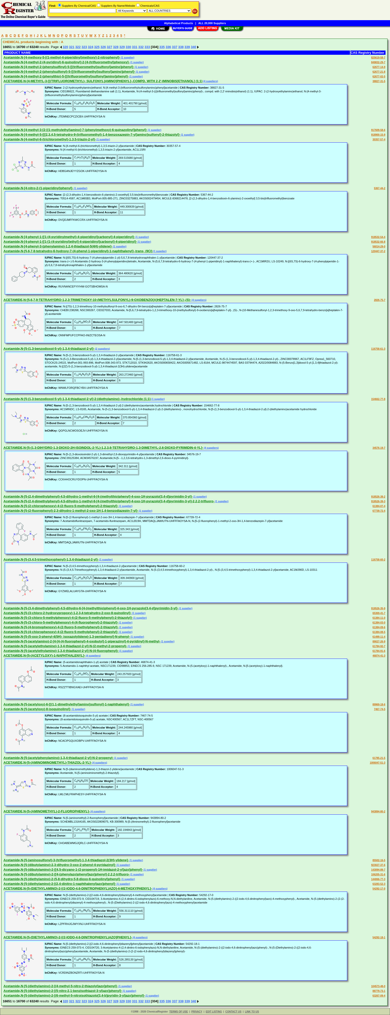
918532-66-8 (378, 241)
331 (135, 47)
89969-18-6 (379, 704)
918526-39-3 (378, 501)
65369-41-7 (379, 613)
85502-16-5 (379, 860)
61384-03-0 (379, 622)
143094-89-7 (378, 869)
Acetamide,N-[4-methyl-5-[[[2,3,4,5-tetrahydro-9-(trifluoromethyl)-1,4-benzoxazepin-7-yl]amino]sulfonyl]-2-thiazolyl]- (91, 134)
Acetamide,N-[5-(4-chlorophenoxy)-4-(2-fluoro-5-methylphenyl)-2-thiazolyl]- (60, 632)
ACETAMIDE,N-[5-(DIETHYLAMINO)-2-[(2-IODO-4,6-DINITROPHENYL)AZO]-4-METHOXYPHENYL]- (77, 888)
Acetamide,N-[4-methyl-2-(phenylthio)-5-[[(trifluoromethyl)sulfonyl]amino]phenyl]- (66, 76)
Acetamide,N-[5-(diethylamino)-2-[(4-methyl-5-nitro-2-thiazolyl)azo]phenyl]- (60, 986)
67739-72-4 (379, 510)
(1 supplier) (127, 57)
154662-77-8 (378, 399)
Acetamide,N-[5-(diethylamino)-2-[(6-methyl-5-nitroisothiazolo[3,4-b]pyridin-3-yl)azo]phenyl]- (74, 995)
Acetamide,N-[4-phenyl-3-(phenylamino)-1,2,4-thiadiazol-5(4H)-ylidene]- (57, 246)
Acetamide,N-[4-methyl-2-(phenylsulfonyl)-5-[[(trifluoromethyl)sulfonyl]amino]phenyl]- (69, 71)
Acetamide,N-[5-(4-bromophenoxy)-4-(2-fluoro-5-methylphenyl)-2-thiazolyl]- (60, 627)
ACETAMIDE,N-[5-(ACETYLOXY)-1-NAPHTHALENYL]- (44, 655)
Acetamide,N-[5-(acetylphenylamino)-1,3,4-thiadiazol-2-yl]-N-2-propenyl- (58, 758)
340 (193, 47)
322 (78, 47)
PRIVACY (196, 1011)
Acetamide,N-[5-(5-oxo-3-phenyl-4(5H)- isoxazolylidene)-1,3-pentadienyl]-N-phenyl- (66, 636)
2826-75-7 (379, 300)
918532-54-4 (378, 237)
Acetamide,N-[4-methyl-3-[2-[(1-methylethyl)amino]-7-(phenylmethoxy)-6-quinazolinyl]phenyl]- (75, 130)
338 (181, 47)
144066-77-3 (378, 879)
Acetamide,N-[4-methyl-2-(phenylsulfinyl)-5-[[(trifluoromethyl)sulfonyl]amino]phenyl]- (68, 67)
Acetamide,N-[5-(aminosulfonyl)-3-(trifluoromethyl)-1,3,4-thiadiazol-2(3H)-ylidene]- (66, 860)
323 (84, 47)
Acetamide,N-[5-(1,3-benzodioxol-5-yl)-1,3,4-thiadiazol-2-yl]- (49, 348)
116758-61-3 (378, 348)
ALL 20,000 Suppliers (212, 23)
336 (168, 47)
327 (109, 47)
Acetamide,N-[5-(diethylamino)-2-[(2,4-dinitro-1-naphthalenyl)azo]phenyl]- (59, 884)
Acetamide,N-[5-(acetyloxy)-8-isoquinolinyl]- (37, 709)
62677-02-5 (379, 76)
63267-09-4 (379, 995)
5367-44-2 (379, 188)
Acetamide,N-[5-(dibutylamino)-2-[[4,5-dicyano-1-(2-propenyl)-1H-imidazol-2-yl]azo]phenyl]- (73, 869)
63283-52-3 (379, 884)
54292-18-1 (379, 937)
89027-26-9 (379, 641)
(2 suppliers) (102, 348)
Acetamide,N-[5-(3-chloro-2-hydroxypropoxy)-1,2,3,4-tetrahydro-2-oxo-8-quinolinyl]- (67, 613)
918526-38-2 (378, 496)
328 (116, 47)
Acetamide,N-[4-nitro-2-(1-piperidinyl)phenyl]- (38, 188)
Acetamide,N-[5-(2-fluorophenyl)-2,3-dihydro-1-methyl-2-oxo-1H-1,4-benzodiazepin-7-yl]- (70, 510)
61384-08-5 (379, 632)
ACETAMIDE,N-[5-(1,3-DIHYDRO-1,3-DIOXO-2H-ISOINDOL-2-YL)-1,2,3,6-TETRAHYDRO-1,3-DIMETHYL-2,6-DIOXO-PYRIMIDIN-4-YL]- (103, 448)
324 (90, 47)
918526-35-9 (378, 608)
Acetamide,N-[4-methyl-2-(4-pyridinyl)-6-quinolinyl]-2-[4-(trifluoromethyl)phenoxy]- (66, 62)
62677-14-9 (379, 67)
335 (162, 47)
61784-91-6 (379, 651)
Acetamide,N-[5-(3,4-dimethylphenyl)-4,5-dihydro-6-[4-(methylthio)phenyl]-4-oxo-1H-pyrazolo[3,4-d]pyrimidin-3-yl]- (90, 608)
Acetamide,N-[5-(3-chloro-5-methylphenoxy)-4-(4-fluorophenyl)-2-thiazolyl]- (60, 622)
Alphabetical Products (178, 23)
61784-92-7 (379, 646)
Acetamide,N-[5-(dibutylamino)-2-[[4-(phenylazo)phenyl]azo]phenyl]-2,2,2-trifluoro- (66, 874)
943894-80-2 (378, 811)
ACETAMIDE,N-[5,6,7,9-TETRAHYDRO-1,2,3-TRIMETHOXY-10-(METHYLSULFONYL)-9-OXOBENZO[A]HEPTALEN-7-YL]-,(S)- (97, 300)
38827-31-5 (379, 81)
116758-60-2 (378, 559)
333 (147, 47)
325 (97, 47)
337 (174, 47)
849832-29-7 (378, 62)
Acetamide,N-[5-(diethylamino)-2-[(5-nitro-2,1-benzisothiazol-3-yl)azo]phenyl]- (62, 991)
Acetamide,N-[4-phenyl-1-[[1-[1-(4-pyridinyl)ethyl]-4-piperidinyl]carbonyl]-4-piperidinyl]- (70, 241)
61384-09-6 (379, 627)
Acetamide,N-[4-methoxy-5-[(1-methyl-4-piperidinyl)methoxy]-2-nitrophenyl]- (61, 57)
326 (103, 47)
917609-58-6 (378, 130)
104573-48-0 (378, 986)
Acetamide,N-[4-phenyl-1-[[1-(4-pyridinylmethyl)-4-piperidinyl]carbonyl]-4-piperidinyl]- (69, 237)
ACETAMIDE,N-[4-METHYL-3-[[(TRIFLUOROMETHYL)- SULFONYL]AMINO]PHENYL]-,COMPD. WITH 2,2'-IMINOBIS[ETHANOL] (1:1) (102, 81)
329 (122, 47)
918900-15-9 (378, 134)
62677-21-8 (379, 71)
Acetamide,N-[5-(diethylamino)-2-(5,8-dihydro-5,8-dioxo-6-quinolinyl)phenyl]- (62, 879)
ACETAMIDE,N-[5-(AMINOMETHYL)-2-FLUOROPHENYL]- (46, 811)
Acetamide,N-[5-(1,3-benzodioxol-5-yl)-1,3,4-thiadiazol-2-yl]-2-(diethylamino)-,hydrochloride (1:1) (77, 399)
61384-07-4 (379, 506)
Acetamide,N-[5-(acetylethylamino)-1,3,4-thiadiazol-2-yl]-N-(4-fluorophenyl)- (61, 651)
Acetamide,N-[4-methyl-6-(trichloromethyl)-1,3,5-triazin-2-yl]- (49, 139)
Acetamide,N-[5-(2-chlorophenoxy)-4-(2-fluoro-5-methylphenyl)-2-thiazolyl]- (60, 506)
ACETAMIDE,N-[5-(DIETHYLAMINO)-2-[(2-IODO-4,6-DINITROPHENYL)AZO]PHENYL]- (67, 937)
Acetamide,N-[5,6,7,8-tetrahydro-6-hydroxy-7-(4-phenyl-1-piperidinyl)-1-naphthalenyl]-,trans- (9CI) (77, 251)
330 (128, 47)
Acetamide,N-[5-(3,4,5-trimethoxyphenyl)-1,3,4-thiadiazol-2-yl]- (50, 559)
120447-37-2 (378, 251)
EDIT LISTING (214, 1011)
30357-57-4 (379, 139)
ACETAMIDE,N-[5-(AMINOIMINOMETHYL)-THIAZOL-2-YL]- (47, 762)
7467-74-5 (379, 709)
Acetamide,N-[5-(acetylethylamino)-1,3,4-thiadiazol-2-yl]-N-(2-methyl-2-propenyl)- (65, 646)
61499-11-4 (379, 636)
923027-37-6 (378, 865)
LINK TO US (252, 1011)
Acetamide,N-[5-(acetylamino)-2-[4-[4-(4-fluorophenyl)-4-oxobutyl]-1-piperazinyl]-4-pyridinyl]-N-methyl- (81, 641)
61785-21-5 (379, 758)
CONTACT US (233, 1011)
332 (141, 47)
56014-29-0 (379, 246)
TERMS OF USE (178, 1011)
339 (187, 47)
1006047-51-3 (377, 762)
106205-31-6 (378, 874)
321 (71, 47)
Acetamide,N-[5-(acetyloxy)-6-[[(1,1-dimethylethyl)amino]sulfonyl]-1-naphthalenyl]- (66, 704)
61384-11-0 (379, 618)
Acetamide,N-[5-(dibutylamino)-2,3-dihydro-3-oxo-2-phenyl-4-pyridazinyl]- (59, 865)
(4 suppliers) (210, 81)
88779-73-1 (379, 991)
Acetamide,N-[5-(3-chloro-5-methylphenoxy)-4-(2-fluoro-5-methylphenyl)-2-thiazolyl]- (68, 618)
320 (65, 47)
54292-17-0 (379, 888)
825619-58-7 (378, 57)
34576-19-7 (379, 448)
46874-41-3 (379, 655)
